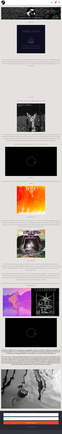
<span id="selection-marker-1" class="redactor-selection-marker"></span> (31, 332)
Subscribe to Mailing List (31, 422)
